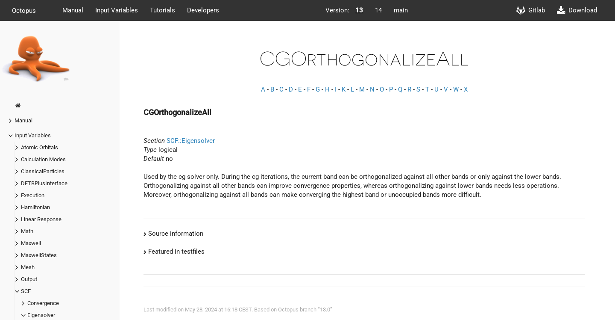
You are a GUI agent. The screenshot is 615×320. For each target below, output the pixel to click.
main (401, 10)
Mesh (28, 267)
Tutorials (162, 10)
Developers (203, 10)
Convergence (43, 303)
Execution (32, 195)
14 (378, 10)
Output (29, 279)
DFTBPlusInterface (44, 183)
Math (27, 231)
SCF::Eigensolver (191, 141)
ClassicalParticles (42, 171)
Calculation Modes (43, 159)
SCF (26, 291)
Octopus (24, 10)
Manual (72, 10)
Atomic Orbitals (39, 147)
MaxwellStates (39, 255)
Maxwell (31, 243)
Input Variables (116, 10)
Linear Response (41, 219)
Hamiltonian (35, 207)
